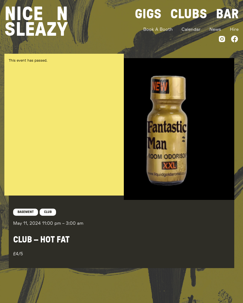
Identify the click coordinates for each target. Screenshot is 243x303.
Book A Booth (158, 29)
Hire (234, 29)
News (215, 29)
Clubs (188, 14)
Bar (227, 14)
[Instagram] (222, 40)
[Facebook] (234, 40)
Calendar (191, 29)
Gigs (148, 14)
